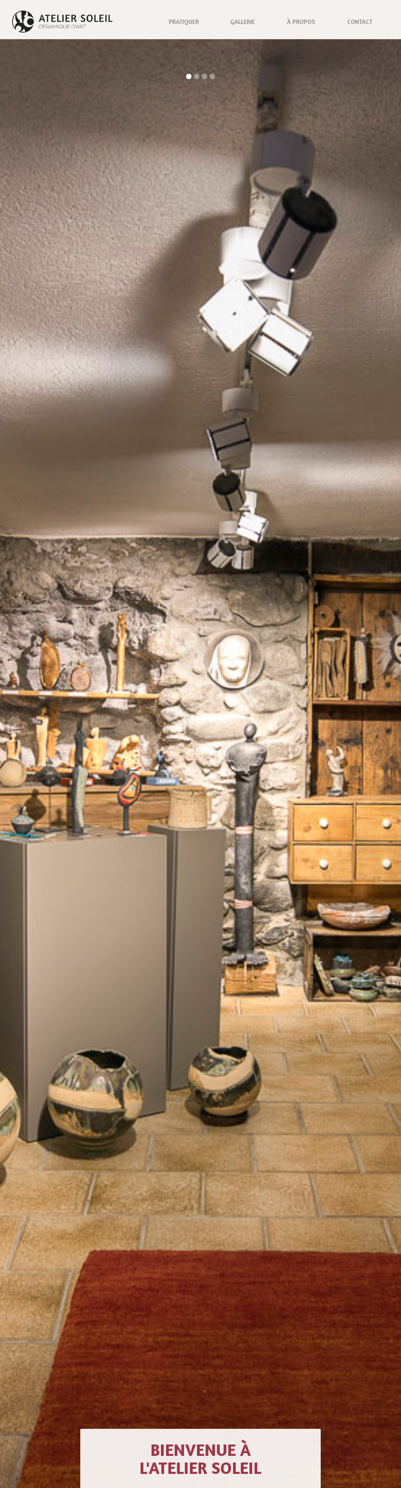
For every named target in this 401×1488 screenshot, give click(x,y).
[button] (188, 76)
